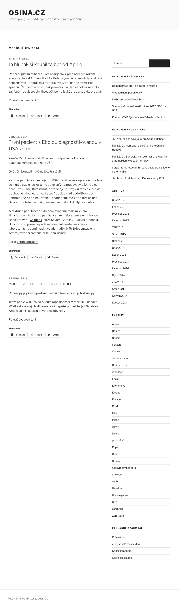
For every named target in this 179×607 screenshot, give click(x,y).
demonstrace (120, 358)
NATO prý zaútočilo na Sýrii (128, 99)
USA (114, 501)
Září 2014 (117, 282)
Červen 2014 (119, 295)
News (115, 433)
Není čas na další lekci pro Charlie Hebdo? (141, 138)
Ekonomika (118, 385)
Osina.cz (27, 13)
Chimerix (36, 220)
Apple (115, 324)
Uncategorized (120, 495)
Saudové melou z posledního (39, 283)
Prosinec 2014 (120, 261)
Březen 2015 (119, 240)
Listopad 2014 (120, 268)
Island (115, 419)
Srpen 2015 (119, 234)
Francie (116, 399)
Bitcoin (116, 337)
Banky (116, 330)
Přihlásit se (118, 537)
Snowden (117, 474)
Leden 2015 (119, 254)
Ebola (115, 378)
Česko (116, 351)
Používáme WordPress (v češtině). (28, 598)
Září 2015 (117, 227)
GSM (115, 406)
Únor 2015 (118, 247)
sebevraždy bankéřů (124, 467)
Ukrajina (117, 488)
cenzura (117, 344)
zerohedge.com (27, 241)
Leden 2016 (119, 206)
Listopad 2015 (120, 220)
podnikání (117, 440)
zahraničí (117, 508)
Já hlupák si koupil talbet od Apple (45, 64)
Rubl (114, 454)
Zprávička (118, 515)
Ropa (115, 447)
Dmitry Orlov (119, 365)
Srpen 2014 (119, 288)
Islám (115, 413)
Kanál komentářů (122, 550)
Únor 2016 (118, 199)
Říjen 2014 (118, 275)
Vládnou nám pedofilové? (127, 92)
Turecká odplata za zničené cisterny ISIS (140, 178)
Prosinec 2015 (120, 213)
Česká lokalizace (122, 557)
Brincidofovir (18, 215)
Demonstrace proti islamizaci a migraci (134, 85)
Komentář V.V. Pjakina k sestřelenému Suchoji (138, 117)
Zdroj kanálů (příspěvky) (126, 544)
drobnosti (117, 371)
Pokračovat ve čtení (22, 100)
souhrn (116, 481)
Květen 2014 (119, 302)
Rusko (116, 460)
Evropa (116, 392)
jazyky (115, 426)
